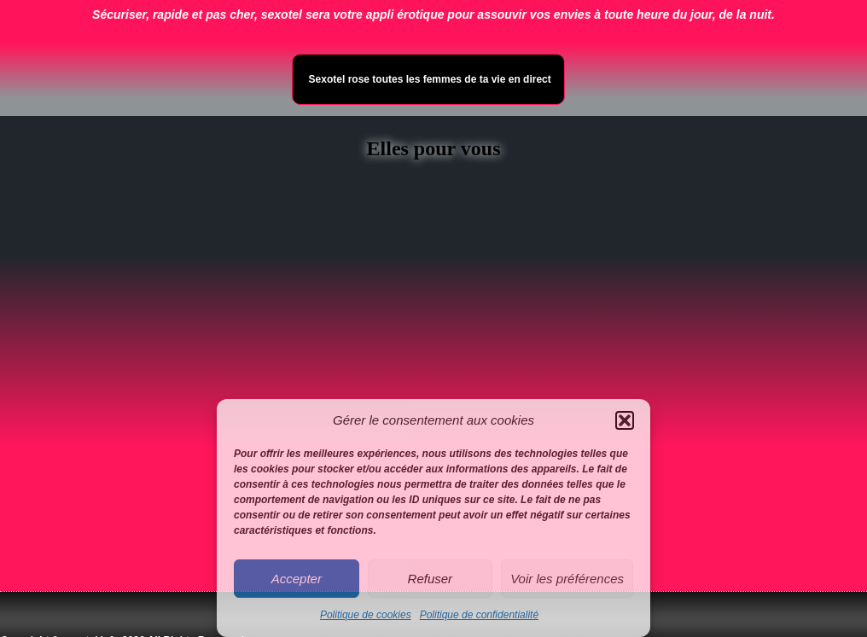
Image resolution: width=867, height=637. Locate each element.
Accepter (296, 578)
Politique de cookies (365, 615)
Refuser (430, 578)
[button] (624, 420)
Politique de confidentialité (479, 615)
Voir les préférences (567, 578)
